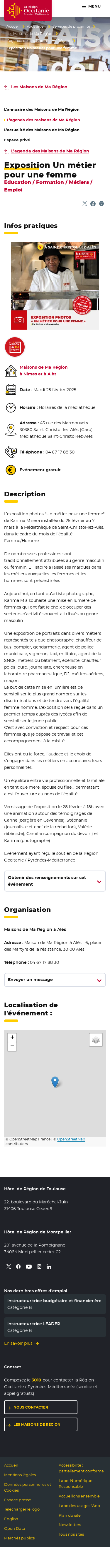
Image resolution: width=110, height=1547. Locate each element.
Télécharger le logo (22, 1509)
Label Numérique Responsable (75, 1484)
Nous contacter (30, 1407)
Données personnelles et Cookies (27, 1487)
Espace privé (17, 140)
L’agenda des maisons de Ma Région (38, 41)
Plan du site (70, 1515)
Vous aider (36, 26)
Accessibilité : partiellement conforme (81, 1468)
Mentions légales (20, 1475)
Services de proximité (71, 26)
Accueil (12, 26)
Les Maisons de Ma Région (29, 34)
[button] (55, 1082)
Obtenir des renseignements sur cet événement (47, 881)
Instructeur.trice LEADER (33, 1323)
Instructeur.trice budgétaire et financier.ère (54, 1300)
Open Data (14, 1528)
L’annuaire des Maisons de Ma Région (41, 109)
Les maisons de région (36, 1424)
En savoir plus (18, 1343)
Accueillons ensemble (79, 1496)
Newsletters (70, 1525)
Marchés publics (19, 1538)
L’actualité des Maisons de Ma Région (41, 130)
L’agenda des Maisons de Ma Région (50, 151)
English (11, 1519)
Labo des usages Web (79, 1506)
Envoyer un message (30, 979)
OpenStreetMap (71, 1139)
